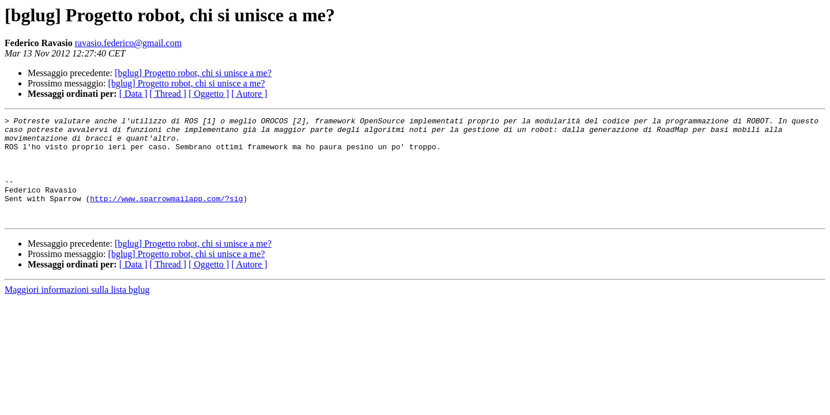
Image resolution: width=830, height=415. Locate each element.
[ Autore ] (249, 94)
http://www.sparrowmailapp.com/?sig (166, 215)
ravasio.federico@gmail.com (128, 43)
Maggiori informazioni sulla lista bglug (77, 310)
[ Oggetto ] (208, 94)
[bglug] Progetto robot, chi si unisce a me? (193, 73)
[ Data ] (133, 94)
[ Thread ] (168, 94)
